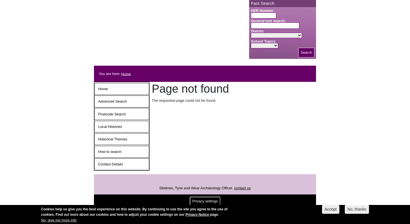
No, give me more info (59, 221)
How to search (110, 152)
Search (306, 52)
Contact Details (110, 164)
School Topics (263, 41)
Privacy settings (205, 202)
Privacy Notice (197, 216)
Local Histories (110, 127)
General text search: (268, 21)
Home (126, 74)
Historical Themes (112, 139)
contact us (242, 188)
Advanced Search (112, 101)
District (257, 31)
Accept (331, 210)
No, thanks (356, 210)
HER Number (262, 11)
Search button (252, 51)
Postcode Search (112, 114)
